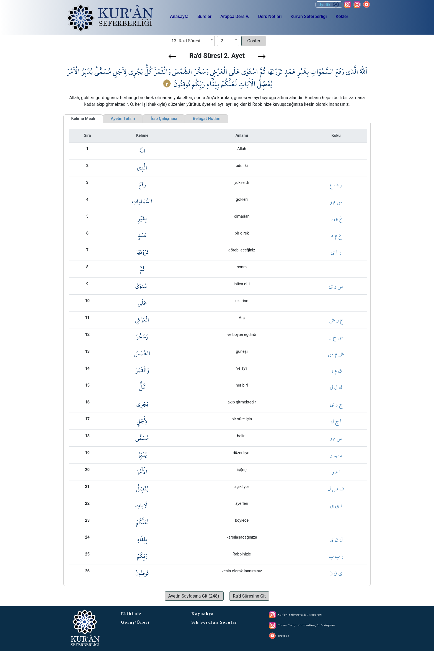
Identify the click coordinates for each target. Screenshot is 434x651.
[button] (172, 56)
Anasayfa (179, 16)
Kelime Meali (83, 118)
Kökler (341, 16)
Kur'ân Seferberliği (309, 16)
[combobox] (191, 41)
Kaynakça (203, 613)
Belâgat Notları (206, 118)
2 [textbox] (222, 40)
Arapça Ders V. (234, 16)
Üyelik (329, 4)
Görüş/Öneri (135, 622)
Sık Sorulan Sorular (214, 622)
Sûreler (204, 16)
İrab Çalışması (164, 118)
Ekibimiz (131, 613)
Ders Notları (269, 16)
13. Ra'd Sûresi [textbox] (185, 40)
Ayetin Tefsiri (123, 118)
